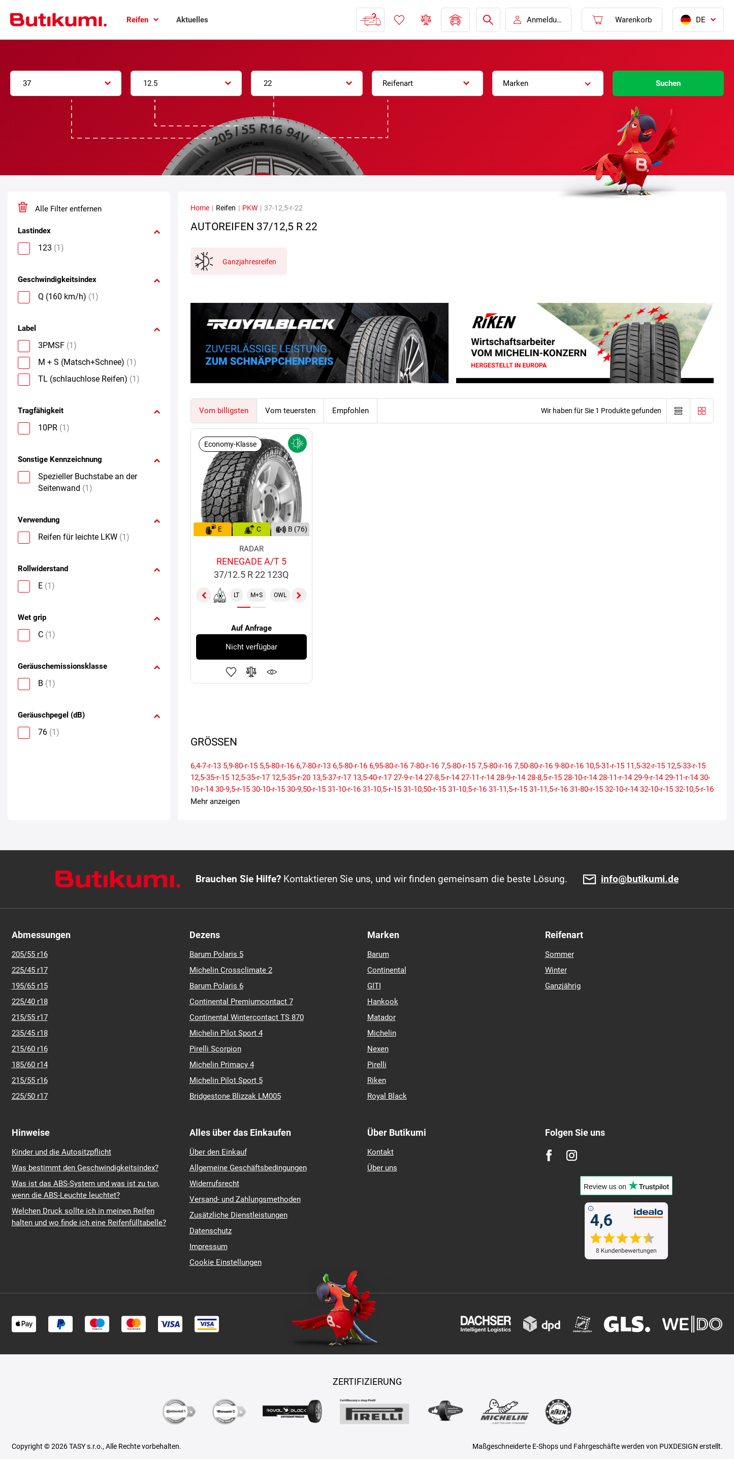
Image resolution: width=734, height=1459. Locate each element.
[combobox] (65, 83)
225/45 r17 (30, 970)
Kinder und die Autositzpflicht (61, 1152)
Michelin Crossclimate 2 (230, 970)
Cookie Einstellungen (225, 1262)
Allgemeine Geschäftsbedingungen (248, 1167)
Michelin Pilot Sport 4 (226, 1033)
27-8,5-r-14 (442, 777)
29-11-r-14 (681, 777)
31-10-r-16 (344, 789)
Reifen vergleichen (426, 20)
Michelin (381, 1033)
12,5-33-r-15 (686, 765)
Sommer (559, 954)
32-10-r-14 (621, 789)
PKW (250, 208)
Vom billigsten (223, 410)
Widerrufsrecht (214, 1183)
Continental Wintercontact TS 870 (246, 1017)
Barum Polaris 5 (216, 954)
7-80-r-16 (424, 765)
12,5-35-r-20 (291, 777)
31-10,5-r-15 (382, 789)
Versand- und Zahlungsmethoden (245, 1199)
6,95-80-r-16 (388, 765)
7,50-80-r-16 (533, 765)
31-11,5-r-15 (508, 789)
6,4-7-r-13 (205, 765)
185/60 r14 (30, 1064)
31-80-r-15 (586, 789)
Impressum (208, 1246)
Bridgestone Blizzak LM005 (235, 1096)
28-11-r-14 (615, 777)
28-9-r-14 (510, 777)
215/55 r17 (30, 1017)
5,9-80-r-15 (240, 765)
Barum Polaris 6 (216, 985)
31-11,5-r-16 (548, 789)
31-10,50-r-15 (424, 789)
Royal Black (387, 1096)
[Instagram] (572, 1155)
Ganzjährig (563, 985)
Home (199, 208)
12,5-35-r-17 (250, 777)
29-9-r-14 (648, 777)
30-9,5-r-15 (232, 789)
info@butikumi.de (640, 879)
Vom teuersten (290, 410)
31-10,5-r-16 (467, 789)
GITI (374, 985)
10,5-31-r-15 (605, 765)
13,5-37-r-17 (331, 777)
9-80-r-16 (569, 765)
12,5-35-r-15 (209, 777)
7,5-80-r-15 (458, 765)
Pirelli (377, 1064)
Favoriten (399, 20)
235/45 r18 (30, 1033)
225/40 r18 (30, 1001)
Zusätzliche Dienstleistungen (238, 1215)
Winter (556, 970)
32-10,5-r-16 (694, 789)
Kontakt (380, 1152)
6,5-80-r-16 (350, 765)
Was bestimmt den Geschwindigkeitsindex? (85, 1167)
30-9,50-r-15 (306, 789)
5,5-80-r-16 (277, 765)
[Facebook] (549, 1155)
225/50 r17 (30, 1096)
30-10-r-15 (268, 789)
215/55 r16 (30, 1080)
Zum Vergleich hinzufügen (251, 672)
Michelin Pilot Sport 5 (226, 1080)
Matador (381, 1017)
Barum (378, 954)
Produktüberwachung (272, 672)
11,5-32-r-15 (645, 765)
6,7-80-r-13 (313, 765)
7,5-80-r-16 (494, 765)
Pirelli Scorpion (215, 1048)
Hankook (382, 1001)
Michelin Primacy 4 (221, 1064)
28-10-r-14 (580, 777)
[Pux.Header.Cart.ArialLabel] (622, 20)
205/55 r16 (30, 954)
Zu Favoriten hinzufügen (231, 672)
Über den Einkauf (218, 1152)
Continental (386, 970)
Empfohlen (350, 410)
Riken (376, 1080)
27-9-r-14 (408, 777)
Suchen (668, 83)
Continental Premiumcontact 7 (241, 1001)
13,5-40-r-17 (372, 777)
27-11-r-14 (477, 777)
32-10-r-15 (656, 789)
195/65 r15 (30, 985)
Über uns (382, 1167)
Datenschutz (210, 1230)
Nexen (378, 1048)
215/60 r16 (30, 1048)
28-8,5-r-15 (544, 777)
